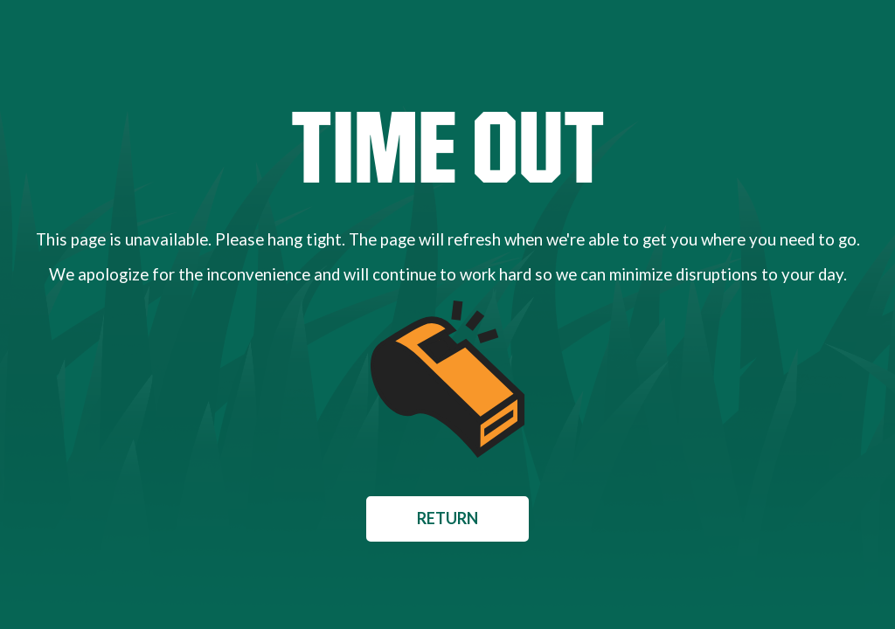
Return (447, 518)
